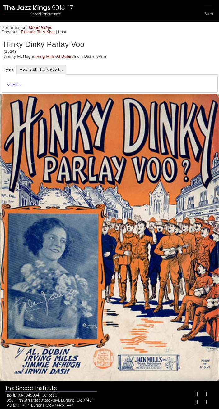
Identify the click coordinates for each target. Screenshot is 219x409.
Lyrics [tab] (9, 69)
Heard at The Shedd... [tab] (41, 69)
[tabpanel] (109, 83)
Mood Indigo (41, 27)
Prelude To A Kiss (37, 31)
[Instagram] (194, 403)
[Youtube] (203, 403)
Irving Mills (44, 56)
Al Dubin (64, 56)
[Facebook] (194, 395)
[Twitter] (203, 395)
